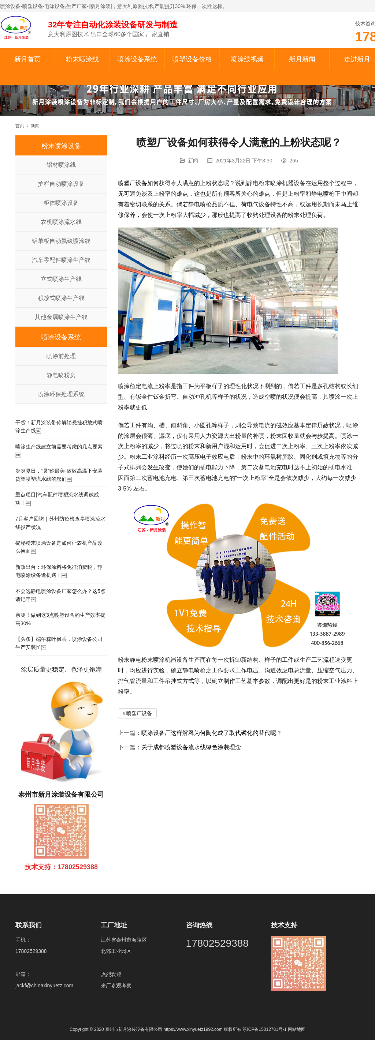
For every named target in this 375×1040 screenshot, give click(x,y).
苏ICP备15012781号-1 (264, 1029)
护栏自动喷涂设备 (61, 184)
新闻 (193, 161)
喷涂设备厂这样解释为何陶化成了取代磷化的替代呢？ (211, 733)
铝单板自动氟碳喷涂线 (61, 241)
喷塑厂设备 (132, 183)
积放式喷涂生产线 (61, 298)
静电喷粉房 (61, 375)
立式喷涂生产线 (61, 279)
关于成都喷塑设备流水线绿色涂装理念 (191, 747)
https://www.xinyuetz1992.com (192, 1029)
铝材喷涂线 (61, 165)
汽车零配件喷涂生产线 (61, 260)
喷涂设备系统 (137, 59)
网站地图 (296, 1029)
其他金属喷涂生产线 (61, 317)
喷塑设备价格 (192, 59)
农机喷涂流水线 (61, 222)
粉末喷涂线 (82, 59)
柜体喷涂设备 (61, 203)
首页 (19, 125)
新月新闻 (302, 59)
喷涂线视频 (247, 59)
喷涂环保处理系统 (61, 394)
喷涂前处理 (61, 356)
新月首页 (27, 59)
